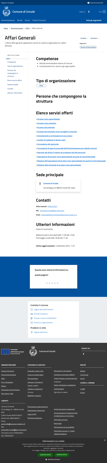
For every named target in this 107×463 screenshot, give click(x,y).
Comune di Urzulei (50, 183)
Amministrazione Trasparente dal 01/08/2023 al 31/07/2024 (65, 414)
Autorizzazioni (59, 389)
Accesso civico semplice (46, 123)
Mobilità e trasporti (34, 395)
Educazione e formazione (63, 371)
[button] (53, 459)
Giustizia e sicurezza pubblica (64, 374)
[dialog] (53, 450)
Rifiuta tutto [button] (62, 455)
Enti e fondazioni (7, 382)
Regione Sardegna (7, 2)
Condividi (84, 38)
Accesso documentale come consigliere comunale (57, 131)
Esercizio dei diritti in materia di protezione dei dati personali (61, 152)
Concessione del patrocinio (48, 144)
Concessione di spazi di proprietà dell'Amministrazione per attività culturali (67, 148)
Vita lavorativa (33, 378)
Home (6, 28)
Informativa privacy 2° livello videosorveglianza (64, 432)
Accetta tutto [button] (45, 455)
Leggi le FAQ (32, 414)
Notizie (82, 371)
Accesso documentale (46, 127)
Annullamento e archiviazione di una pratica (54, 135)
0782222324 (52, 206)
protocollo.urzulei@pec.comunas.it (52, 210)
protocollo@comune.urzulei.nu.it (13, 424)
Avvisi (82, 378)
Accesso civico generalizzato (48, 119)
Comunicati (84, 375)
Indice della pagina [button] (13, 55)
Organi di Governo (7, 371)
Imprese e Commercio (35, 382)
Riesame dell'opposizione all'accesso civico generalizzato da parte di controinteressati (71, 160)
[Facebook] (85, 11)
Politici (3, 386)
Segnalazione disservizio (36, 410)
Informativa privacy (61, 419)
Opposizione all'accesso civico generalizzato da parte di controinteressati (66, 156)
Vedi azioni (95, 38)
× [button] (104, 440)
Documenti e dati (7, 393)
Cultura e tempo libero (35, 375)
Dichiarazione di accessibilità (64, 427)
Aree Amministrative (8, 375)
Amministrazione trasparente (64, 409)
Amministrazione (17, 28)
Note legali (58, 423)
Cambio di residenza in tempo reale (51, 140)
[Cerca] (103, 11)
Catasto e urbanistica (35, 389)
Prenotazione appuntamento (38, 406)
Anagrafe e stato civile (35, 371)
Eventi (82, 392)
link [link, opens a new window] (73, 450)
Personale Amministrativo (10, 390)
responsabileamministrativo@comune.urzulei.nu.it (59, 215)
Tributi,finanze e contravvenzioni (65, 378)
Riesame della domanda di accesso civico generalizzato (59, 165)
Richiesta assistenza (35, 418)
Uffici (28, 28)
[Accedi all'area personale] (95, 2)
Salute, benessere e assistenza (65, 385)
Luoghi (82, 389)
